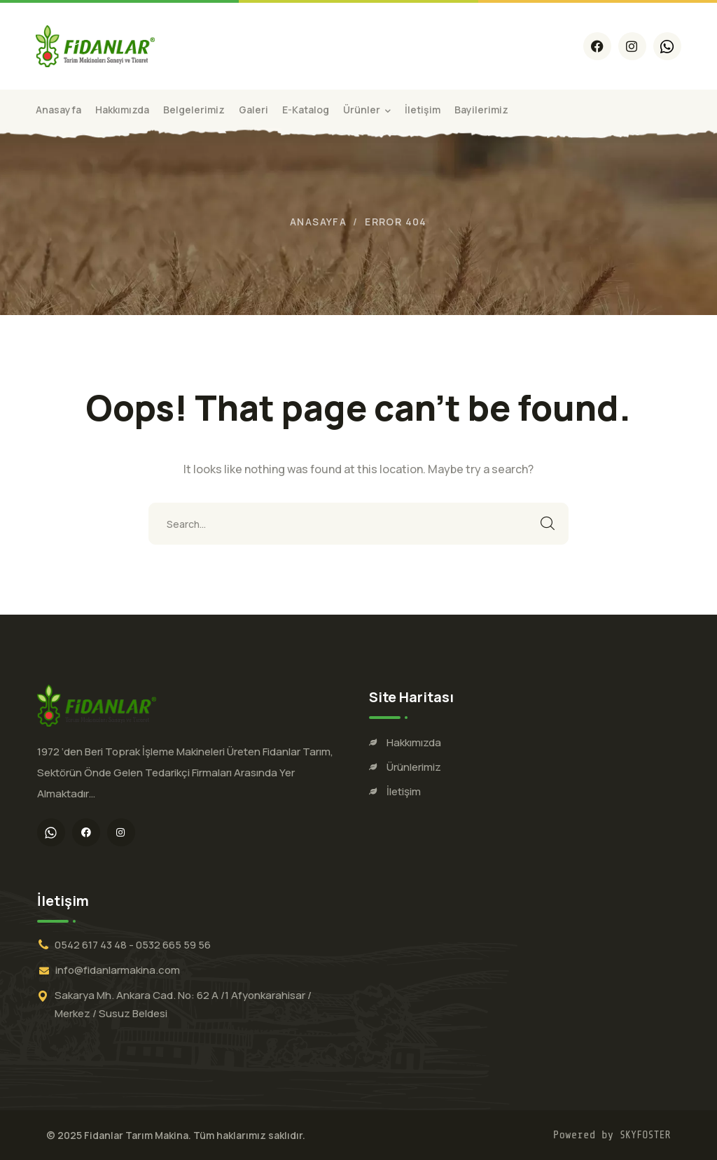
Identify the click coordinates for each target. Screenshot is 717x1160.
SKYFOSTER (645, 1135)
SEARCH (547, 524)
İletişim (404, 791)
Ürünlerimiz (414, 767)
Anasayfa (318, 221)
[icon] (597, 46)
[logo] (95, 45)
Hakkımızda (414, 742)
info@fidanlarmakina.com (117, 970)
